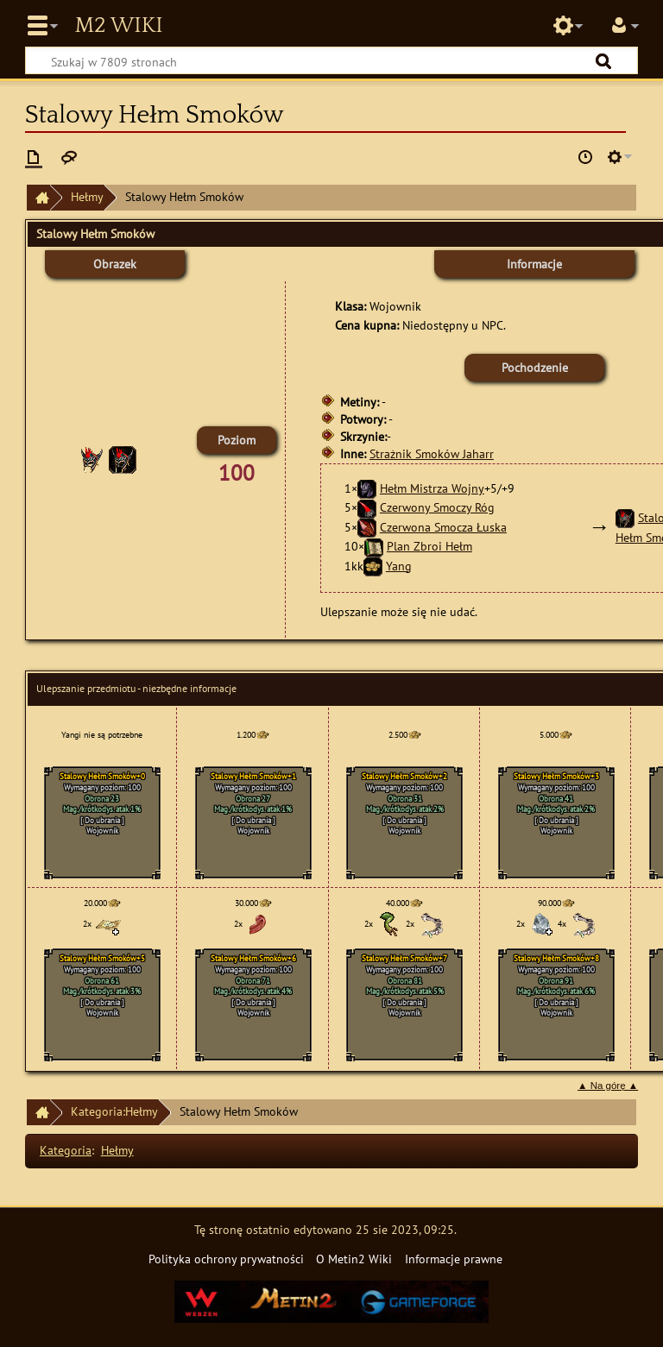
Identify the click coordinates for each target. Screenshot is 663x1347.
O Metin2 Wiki (354, 1258)
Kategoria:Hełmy (114, 1111)
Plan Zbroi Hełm (429, 546)
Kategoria (66, 1150)
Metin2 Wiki (118, 25)
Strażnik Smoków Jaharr (431, 453)
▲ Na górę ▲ (608, 1085)
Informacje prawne (453, 1258)
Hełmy (87, 196)
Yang (399, 565)
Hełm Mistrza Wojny (432, 488)
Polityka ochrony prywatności (226, 1258)
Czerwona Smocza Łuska (443, 527)
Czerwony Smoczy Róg (437, 507)
